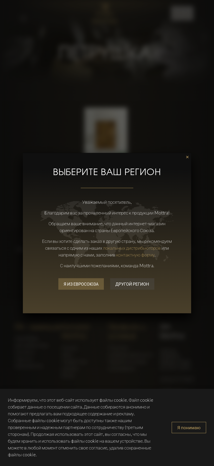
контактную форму (135, 254)
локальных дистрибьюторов (132, 247)
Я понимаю (189, 427)
